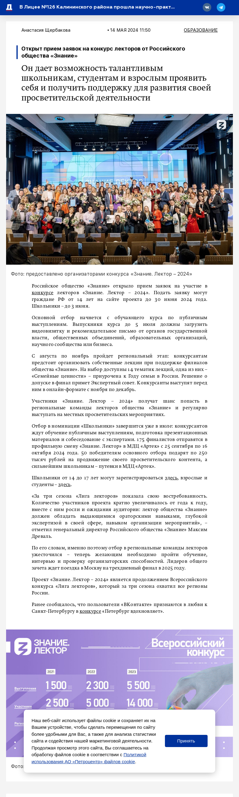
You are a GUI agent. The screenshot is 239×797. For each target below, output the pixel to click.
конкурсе (42, 293)
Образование (201, 30)
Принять (186, 740)
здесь (171, 478)
